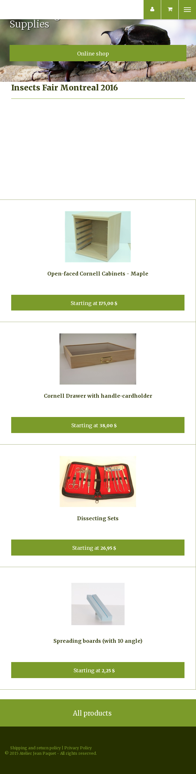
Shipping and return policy (35, 747)
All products (98, 713)
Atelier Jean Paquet (20, 10)
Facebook (98, 735)
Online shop (98, 53)
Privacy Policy (78, 747)
